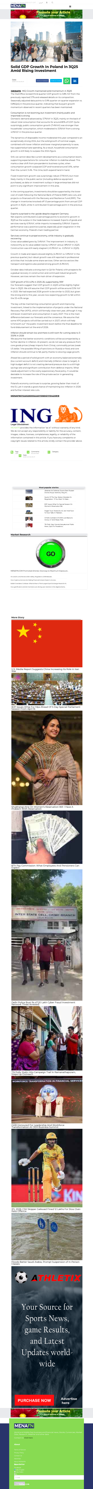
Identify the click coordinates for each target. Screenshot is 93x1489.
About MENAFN (20, 1463)
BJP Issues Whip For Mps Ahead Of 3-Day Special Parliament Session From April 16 (45, 711)
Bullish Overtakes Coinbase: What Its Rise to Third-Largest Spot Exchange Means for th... (39, 587)
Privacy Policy (19, 1454)
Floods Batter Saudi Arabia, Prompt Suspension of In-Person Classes (45, 1264)
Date (14, 84)
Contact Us (18, 1457)
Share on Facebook (42, 84)
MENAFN (16, 94)
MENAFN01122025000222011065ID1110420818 (35, 399)
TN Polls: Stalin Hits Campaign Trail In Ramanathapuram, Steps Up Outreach (43, 1075)
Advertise (17, 1460)
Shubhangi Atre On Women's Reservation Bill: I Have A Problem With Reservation (42, 811)
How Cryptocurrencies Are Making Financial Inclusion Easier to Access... (34, 584)
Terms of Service (20, 1451)
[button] (46, 2)
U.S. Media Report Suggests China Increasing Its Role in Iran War (45, 673)
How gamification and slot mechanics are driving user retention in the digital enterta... (38, 590)
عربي (41, 2)
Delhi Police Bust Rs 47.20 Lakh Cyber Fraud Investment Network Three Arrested (43, 1006)
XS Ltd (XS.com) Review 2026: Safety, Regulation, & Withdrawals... (32, 580)
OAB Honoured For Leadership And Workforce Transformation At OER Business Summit (37, 1128)
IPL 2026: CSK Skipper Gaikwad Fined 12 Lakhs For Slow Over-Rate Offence (46, 1212)
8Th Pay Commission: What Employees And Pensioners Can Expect (45, 869)
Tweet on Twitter (56, 84)
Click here (28, 1439)
